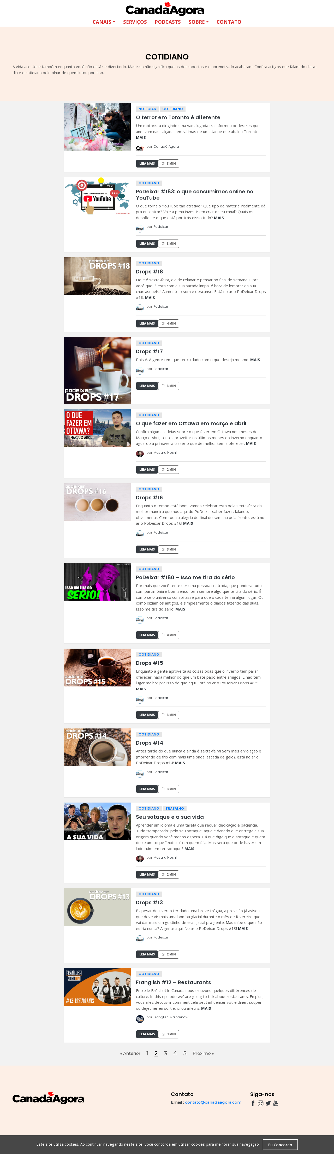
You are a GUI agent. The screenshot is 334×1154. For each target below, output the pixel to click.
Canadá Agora (166, 146)
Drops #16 (149, 497)
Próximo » (206, 1054)
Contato (229, 21)
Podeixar (160, 226)
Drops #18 (149, 271)
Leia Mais (147, 163)
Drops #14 (149, 742)
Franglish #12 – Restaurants (173, 982)
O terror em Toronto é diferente (178, 117)
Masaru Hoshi (165, 452)
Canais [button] (102, 21)
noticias (147, 108)
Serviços (135, 21)
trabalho (174, 808)
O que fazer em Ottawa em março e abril (191, 423)
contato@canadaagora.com (213, 1104)
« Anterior (127, 1054)
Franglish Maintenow (170, 1016)
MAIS (141, 137)
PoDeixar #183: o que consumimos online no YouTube (194, 194)
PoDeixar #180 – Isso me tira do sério (185, 577)
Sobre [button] (197, 21)
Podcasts (168, 21)
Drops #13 (149, 902)
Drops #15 (149, 662)
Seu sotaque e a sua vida (170, 816)
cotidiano (172, 108)
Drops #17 (149, 351)
